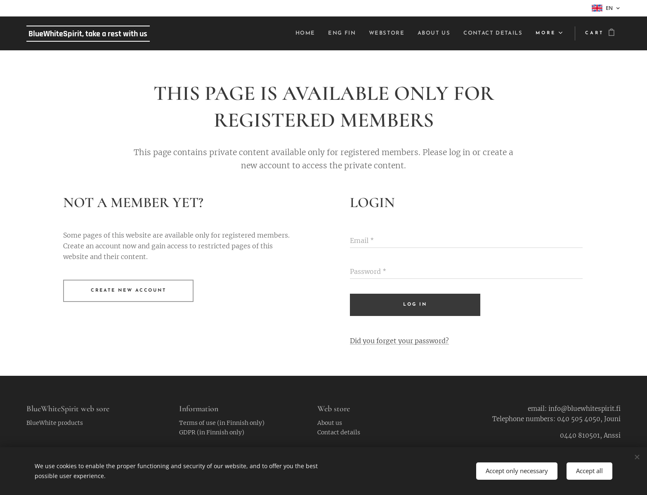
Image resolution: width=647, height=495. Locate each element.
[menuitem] (289, 33)
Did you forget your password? (399, 341)
